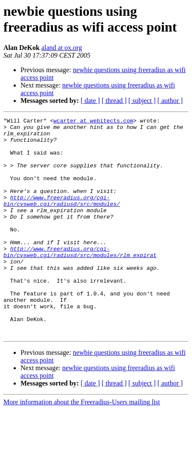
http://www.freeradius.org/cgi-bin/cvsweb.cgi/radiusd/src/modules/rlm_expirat (80, 279)
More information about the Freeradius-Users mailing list (81, 445)
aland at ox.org (61, 47)
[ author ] (170, 100)
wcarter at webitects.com (93, 122)
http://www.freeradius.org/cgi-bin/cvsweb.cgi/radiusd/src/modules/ (61, 217)
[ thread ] (114, 100)
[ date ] (90, 100)
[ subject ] (142, 100)
